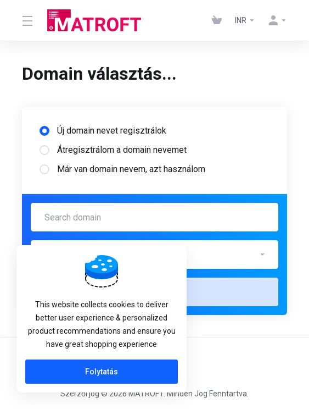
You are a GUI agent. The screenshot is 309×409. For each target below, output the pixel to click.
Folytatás (101, 371)
